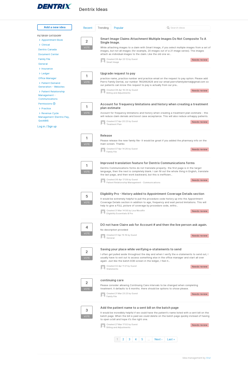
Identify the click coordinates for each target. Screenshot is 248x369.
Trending (103, 27)
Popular (118, 27)
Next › (158, 339)
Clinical (44, 44)
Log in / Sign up (47, 126)
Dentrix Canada (47, 49)
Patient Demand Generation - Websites (51, 84)
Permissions (46, 103)
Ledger (44, 73)
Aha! (208, 357)
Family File (44, 59)
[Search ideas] (188, 27)
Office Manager (47, 78)
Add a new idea (55, 27)
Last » (171, 339)
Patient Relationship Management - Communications (51, 95)
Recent (87, 27)
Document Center (48, 54)
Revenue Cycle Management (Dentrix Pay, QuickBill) (53, 117)
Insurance (45, 68)
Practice (44, 108)
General (43, 63)
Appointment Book (50, 39)
